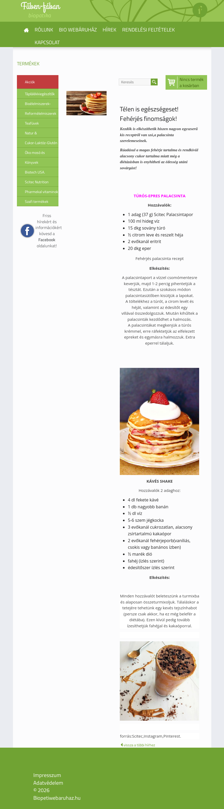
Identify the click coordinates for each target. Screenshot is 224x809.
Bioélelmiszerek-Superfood (38, 104)
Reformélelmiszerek (40, 113)
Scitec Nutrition (37, 182)
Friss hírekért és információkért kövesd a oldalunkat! (47, 230)
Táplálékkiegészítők (40, 94)
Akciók (30, 82)
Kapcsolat (47, 42)
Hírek (109, 29)
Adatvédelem (48, 783)
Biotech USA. (35, 172)
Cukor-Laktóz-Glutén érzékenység (41, 144)
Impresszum (47, 775)
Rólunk (44, 29)
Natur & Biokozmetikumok (39, 134)
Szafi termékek (36, 201)
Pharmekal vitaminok (41, 191)
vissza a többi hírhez (137, 745)
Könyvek (31, 162)
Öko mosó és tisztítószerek (35, 153)
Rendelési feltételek (148, 29)
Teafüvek (32, 123)
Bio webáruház (78, 29)
